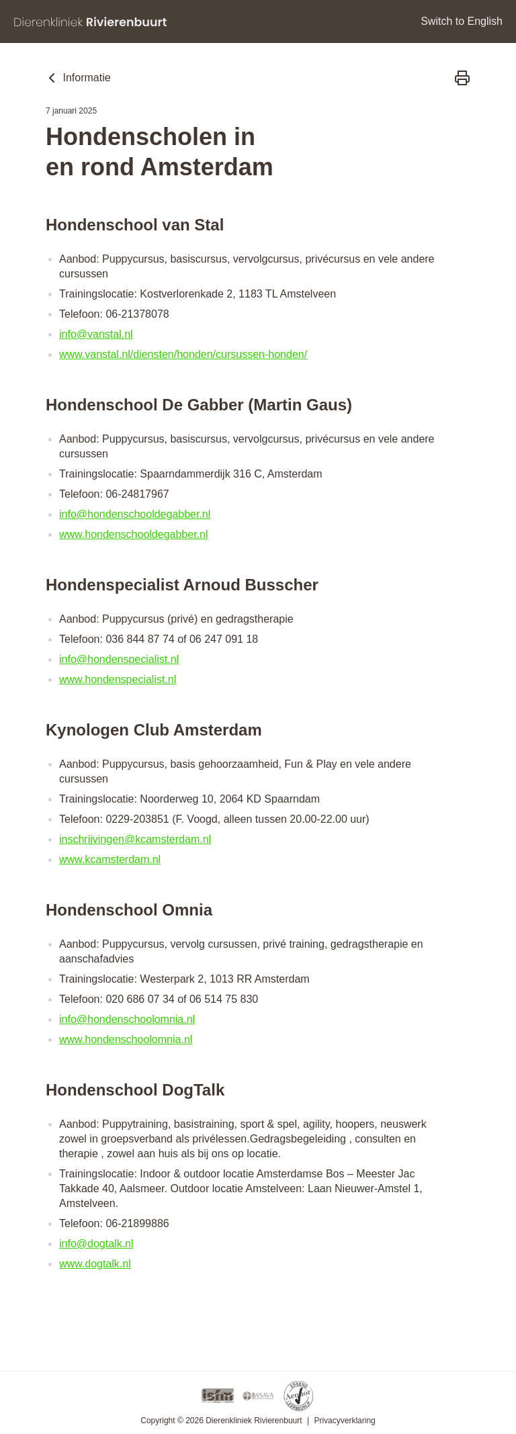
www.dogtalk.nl (95, 1263)
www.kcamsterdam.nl (110, 859)
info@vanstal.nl (96, 334)
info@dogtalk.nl (96, 1243)
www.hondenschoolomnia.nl (125, 1039)
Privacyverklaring (344, 1420)
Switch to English (462, 21)
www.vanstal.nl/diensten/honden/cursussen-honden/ (183, 354)
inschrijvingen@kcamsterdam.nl (135, 839)
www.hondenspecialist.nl (117, 679)
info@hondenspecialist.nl (119, 659)
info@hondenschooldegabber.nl (134, 514)
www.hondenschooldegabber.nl (133, 534)
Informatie (77, 78)
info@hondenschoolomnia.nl (127, 1019)
